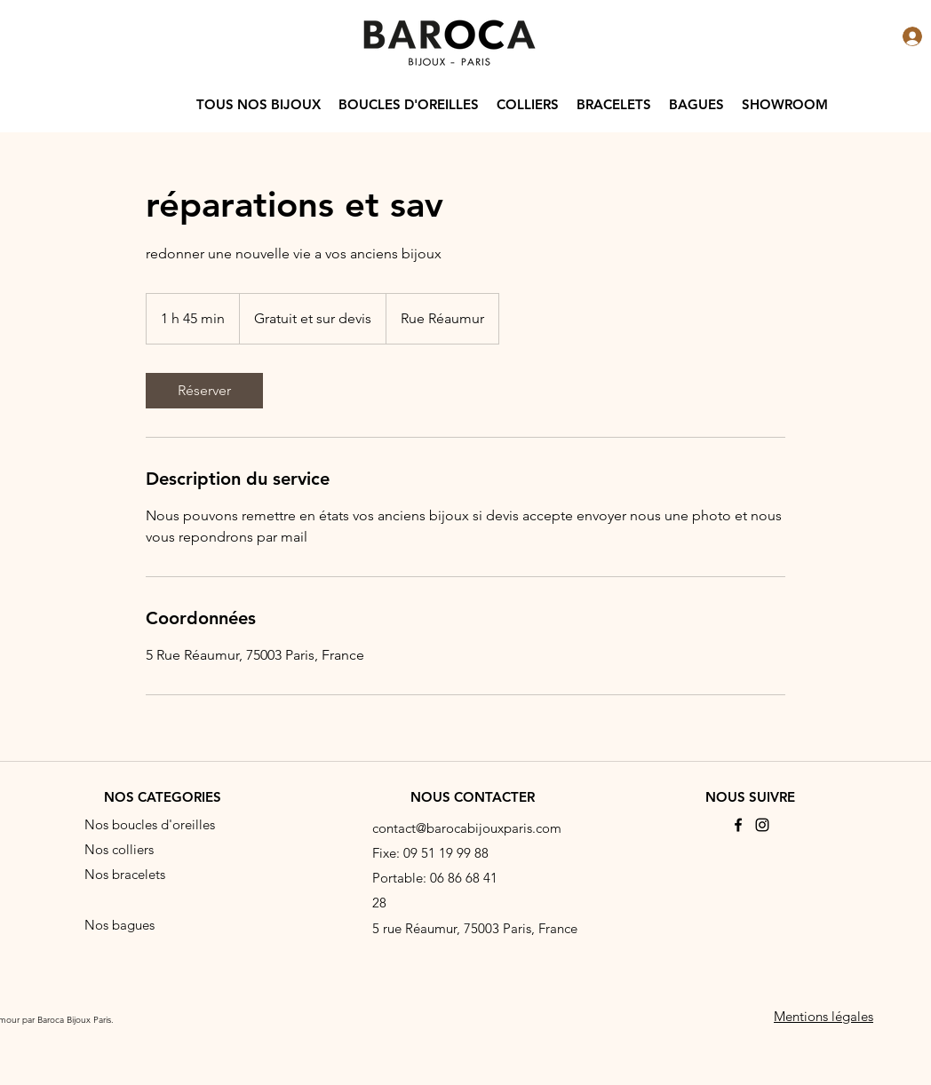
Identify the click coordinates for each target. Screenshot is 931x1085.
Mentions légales (823, 1016)
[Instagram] (762, 825)
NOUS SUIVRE (750, 796)
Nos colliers (119, 849)
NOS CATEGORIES (162, 796)
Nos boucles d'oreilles (149, 824)
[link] (204, 390)
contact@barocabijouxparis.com (466, 828)
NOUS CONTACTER (472, 796)
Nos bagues (119, 924)
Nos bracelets (124, 874)
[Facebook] (738, 825)
